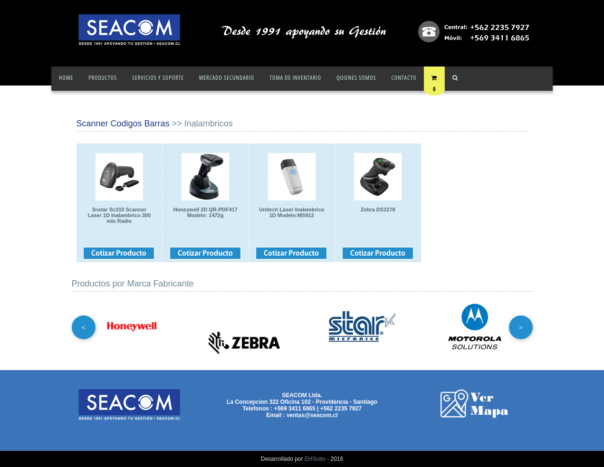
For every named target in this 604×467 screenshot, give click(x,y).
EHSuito (315, 459)
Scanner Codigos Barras (123, 123)
